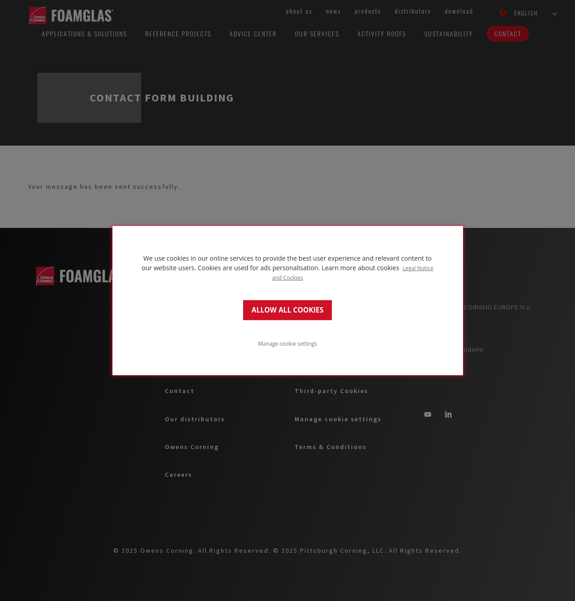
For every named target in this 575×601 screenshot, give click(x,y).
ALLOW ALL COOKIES (288, 310)
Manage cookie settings (287, 343)
